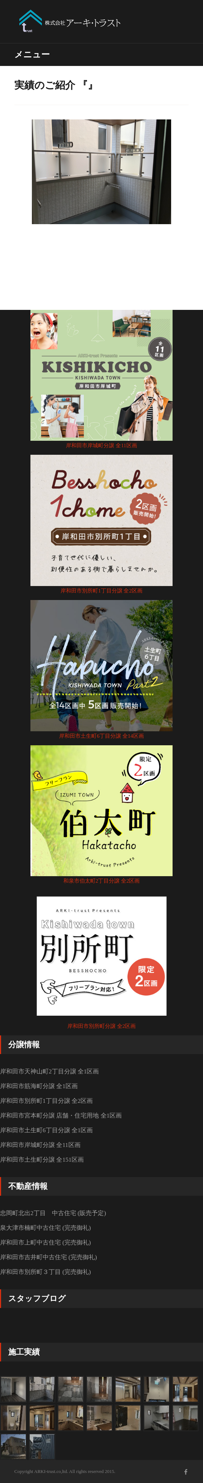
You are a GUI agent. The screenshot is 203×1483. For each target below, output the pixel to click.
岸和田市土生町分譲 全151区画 (42, 1160)
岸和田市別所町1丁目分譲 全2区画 (101, 591)
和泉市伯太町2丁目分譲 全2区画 (101, 881)
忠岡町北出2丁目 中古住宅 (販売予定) (53, 1213)
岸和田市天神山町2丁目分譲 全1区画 (49, 1071)
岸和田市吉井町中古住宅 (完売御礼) (48, 1257)
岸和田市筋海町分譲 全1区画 (39, 1086)
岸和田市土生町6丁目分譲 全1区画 (46, 1130)
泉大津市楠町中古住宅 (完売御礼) (45, 1228)
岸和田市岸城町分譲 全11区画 (101, 445)
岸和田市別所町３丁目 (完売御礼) (45, 1272)
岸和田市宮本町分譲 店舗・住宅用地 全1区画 (61, 1116)
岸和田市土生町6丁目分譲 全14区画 (101, 736)
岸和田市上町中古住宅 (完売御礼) (45, 1242)
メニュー (32, 54)
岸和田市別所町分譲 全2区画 (101, 1026)
